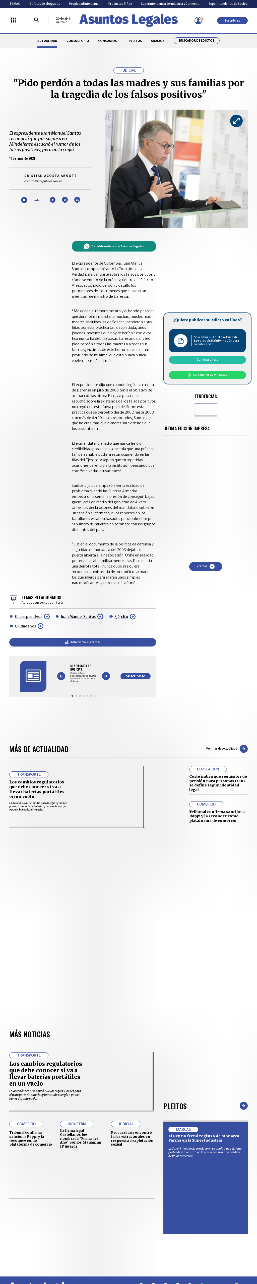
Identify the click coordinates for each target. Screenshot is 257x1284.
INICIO (13, 1204)
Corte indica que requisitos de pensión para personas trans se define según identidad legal (218, 783)
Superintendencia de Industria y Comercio (170, 4)
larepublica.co (23, 1263)
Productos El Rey (120, 4)
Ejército (121, 616)
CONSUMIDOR (108, 41)
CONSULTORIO (78, 41)
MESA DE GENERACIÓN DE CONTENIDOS (146, 1205)
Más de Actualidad (39, 748)
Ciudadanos (25, 626)
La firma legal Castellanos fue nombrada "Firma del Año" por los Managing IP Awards (80, 997)
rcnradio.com (234, 1263)
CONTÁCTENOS (95, 1205)
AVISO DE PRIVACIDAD (145, 1215)
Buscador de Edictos (196, 40)
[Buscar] (37, 20)
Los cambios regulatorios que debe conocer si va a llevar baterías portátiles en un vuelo (37, 789)
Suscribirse (232, 20)
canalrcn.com (200, 1263)
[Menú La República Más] (13, 20)
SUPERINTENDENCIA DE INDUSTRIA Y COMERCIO (147, 1235)
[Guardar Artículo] (31, 200)
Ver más (206, 566)
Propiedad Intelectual (84, 4)
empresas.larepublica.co (106, 1263)
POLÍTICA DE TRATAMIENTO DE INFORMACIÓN (150, 1224)
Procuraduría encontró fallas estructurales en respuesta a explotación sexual (132, 997)
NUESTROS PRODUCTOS (101, 1215)
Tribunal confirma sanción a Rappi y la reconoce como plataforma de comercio (217, 816)
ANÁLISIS (157, 41)
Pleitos (175, 964)
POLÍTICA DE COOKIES (99, 1235)
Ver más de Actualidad (227, 749)
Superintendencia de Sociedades (231, 4)
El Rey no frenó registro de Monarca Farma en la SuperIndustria (203, 996)
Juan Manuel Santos (78, 616)
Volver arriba (226, 1145)
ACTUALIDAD (47, 41)
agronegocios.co (60, 1263)
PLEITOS (135, 41)
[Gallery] (83, 673)
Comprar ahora (207, 359)
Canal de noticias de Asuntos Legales (114, 246)
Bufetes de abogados (45, 4)
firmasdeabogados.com (158, 1263)
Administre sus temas (83, 642)
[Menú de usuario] (198, 20)
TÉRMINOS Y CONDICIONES (102, 1224)
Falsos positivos (28, 616)
